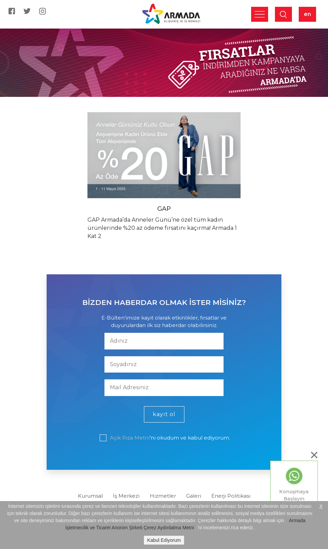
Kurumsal (90, 496)
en (307, 14)
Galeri (193, 496)
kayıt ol (164, 414)
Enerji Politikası (230, 496)
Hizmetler (163, 496)
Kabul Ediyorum (164, 540)
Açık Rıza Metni (130, 437)
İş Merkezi (126, 496)
